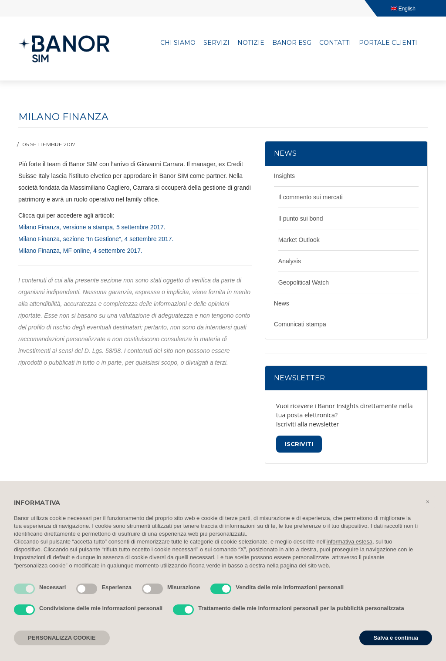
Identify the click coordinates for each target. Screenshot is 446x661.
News (281, 303)
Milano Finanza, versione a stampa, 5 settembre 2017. (92, 227)
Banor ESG (291, 43)
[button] (428, 502)
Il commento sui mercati (310, 197)
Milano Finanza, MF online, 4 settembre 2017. (80, 250)
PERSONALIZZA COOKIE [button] (62, 637)
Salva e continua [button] (395, 637)
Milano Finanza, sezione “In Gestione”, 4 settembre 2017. (95, 238)
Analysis (289, 261)
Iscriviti (299, 443)
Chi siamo (178, 43)
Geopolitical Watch (303, 282)
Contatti (335, 43)
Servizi (216, 43)
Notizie (250, 43)
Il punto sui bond (300, 218)
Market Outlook (299, 239)
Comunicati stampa (300, 324)
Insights (284, 175)
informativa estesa (350, 541)
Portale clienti (388, 43)
